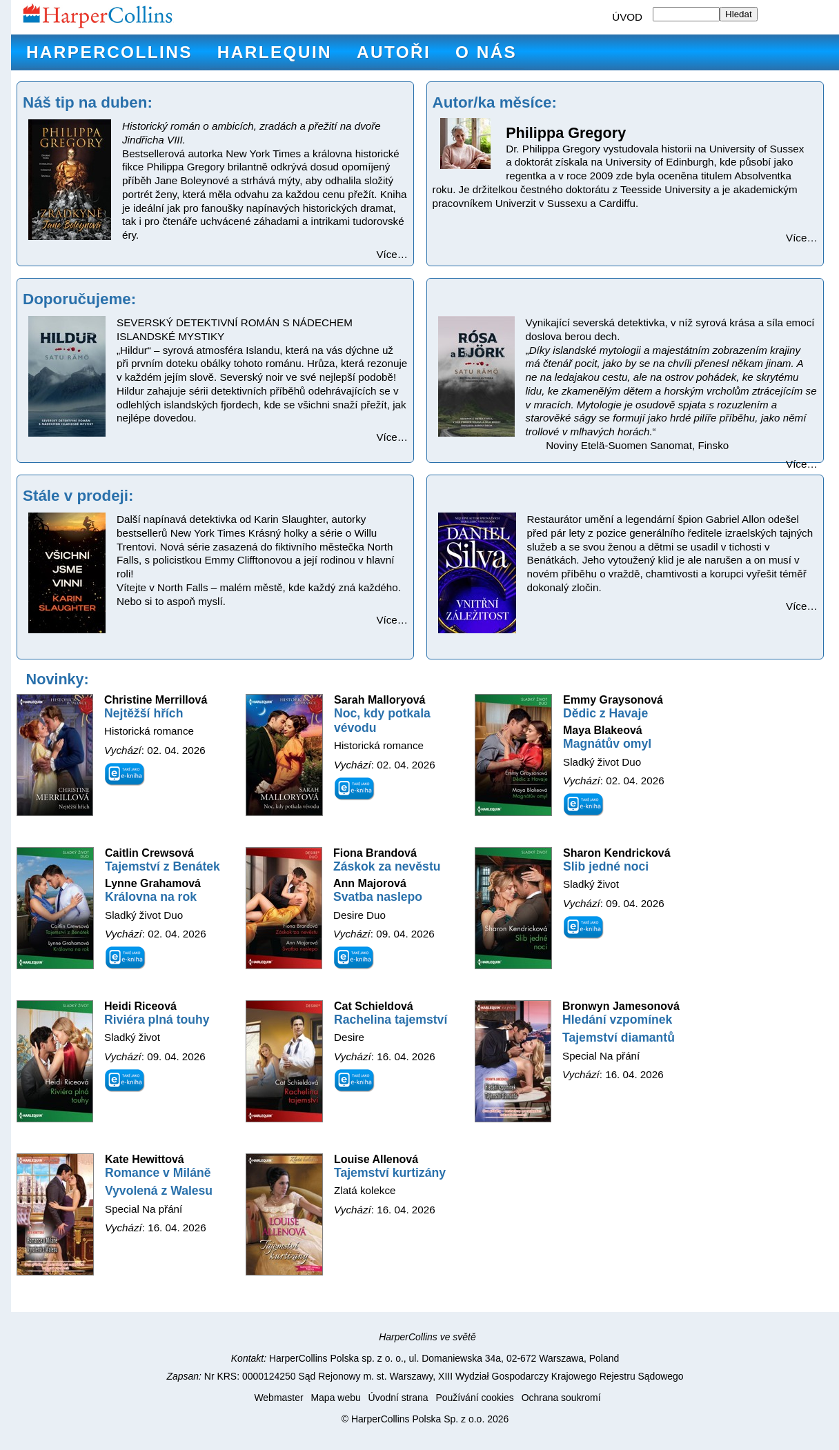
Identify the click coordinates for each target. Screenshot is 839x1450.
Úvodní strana (398, 1397)
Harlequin (274, 52)
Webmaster (278, 1397)
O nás (486, 52)
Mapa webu (335, 1397)
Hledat (738, 14)
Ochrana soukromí (561, 1397)
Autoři (394, 52)
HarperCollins (109, 52)
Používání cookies (474, 1397)
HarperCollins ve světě (427, 1336)
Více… (392, 254)
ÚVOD (627, 17)
